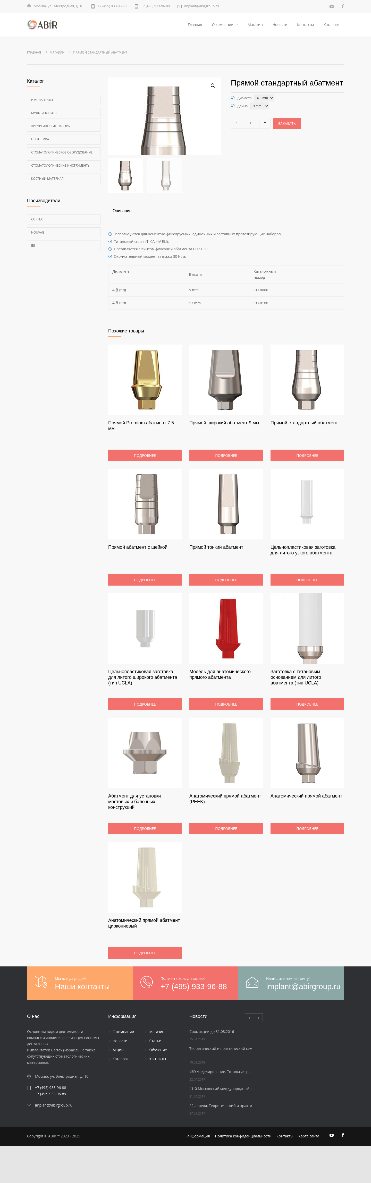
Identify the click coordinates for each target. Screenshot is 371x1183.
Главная (195, 25)
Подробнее (145, 492)
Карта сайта (308, 1173)
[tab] (122, 248)
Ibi (33, 246)
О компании (222, 25)
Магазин (255, 25)
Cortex (37, 220)
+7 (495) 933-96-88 (112, 6)
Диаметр (244, 99)
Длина (242, 107)
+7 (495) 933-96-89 (155, 6)
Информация (198, 1173)
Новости (280, 25)
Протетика (40, 140)
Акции (118, 1086)
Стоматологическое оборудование (61, 153)
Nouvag (37, 233)
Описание (122, 248)
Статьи (155, 1077)
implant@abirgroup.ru (201, 6)
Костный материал (47, 179)
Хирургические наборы (51, 127)
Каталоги (332, 25)
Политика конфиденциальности (243, 1173)
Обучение (158, 1086)
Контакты (305, 25)
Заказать (287, 124)
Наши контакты (82, 1023)
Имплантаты (42, 101)
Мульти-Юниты (44, 114)
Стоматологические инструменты (60, 166)
